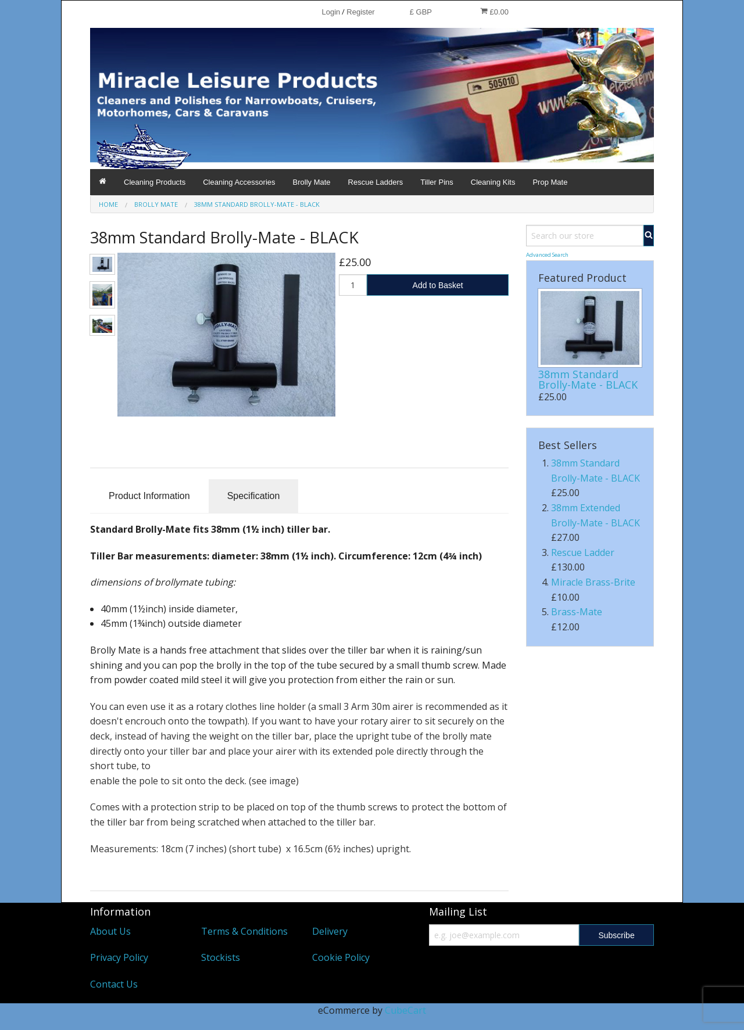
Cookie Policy (341, 957)
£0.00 (494, 11)
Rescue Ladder (582, 552)
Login (330, 12)
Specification (253, 496)
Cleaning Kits (493, 182)
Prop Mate (549, 182)
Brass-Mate (576, 611)
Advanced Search (547, 255)
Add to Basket (438, 285)
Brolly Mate (312, 182)
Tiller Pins (436, 182)
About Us (110, 931)
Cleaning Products (154, 182)
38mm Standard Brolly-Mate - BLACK (588, 379)
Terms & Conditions (244, 931)
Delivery (330, 931)
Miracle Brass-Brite (593, 582)
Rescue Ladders (375, 182)
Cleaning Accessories (239, 182)
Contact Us (114, 984)
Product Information (149, 496)
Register (360, 12)
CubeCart (405, 1010)
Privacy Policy (119, 957)
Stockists (220, 957)
